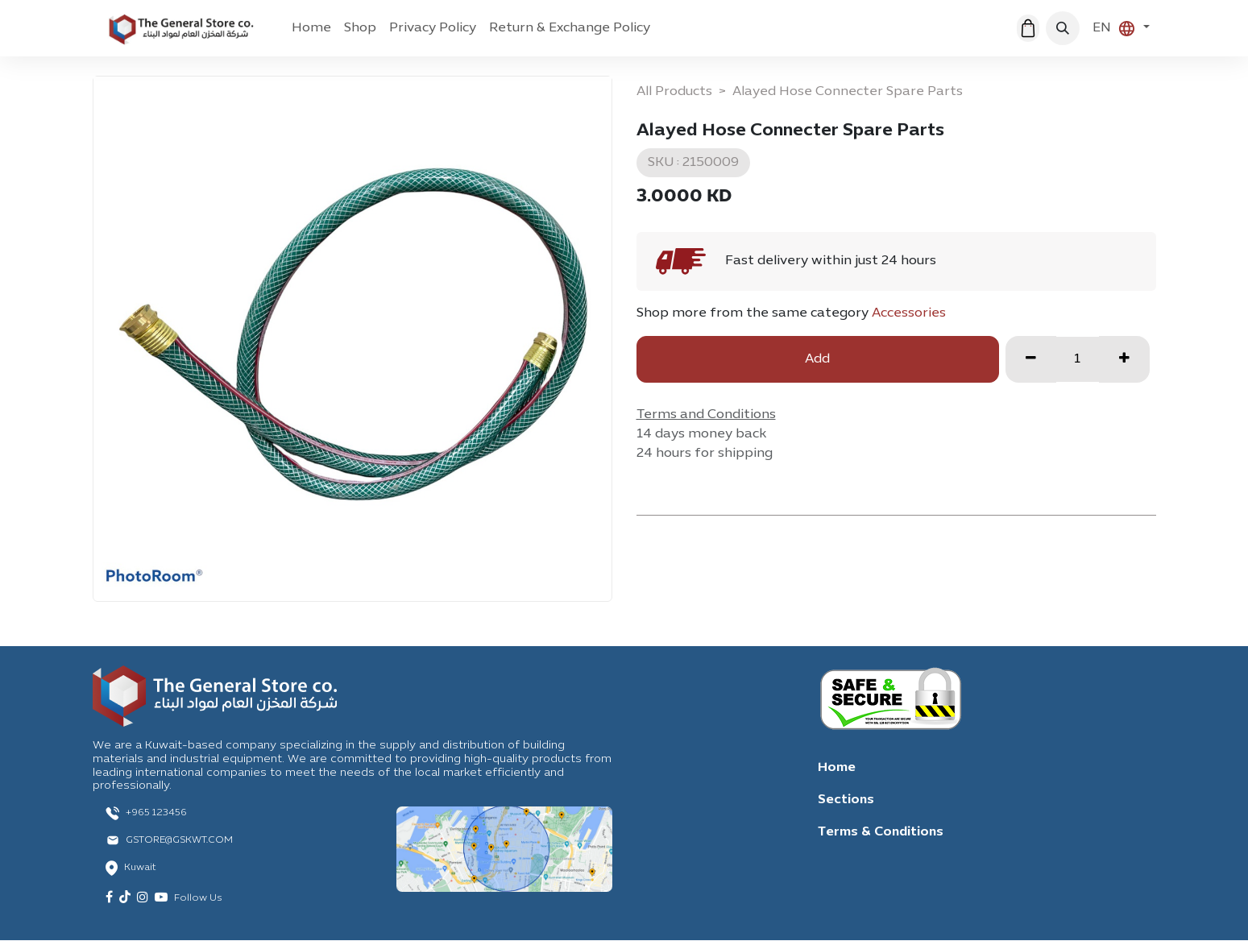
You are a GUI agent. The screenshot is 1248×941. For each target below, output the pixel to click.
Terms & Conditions (880, 832)
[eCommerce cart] (1028, 28)
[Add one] (1124, 359)
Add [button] (817, 359)
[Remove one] (1030, 359)
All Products (674, 92)
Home (837, 768)
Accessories (909, 313)
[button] (1063, 28)
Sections (846, 800)
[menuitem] (311, 28)
